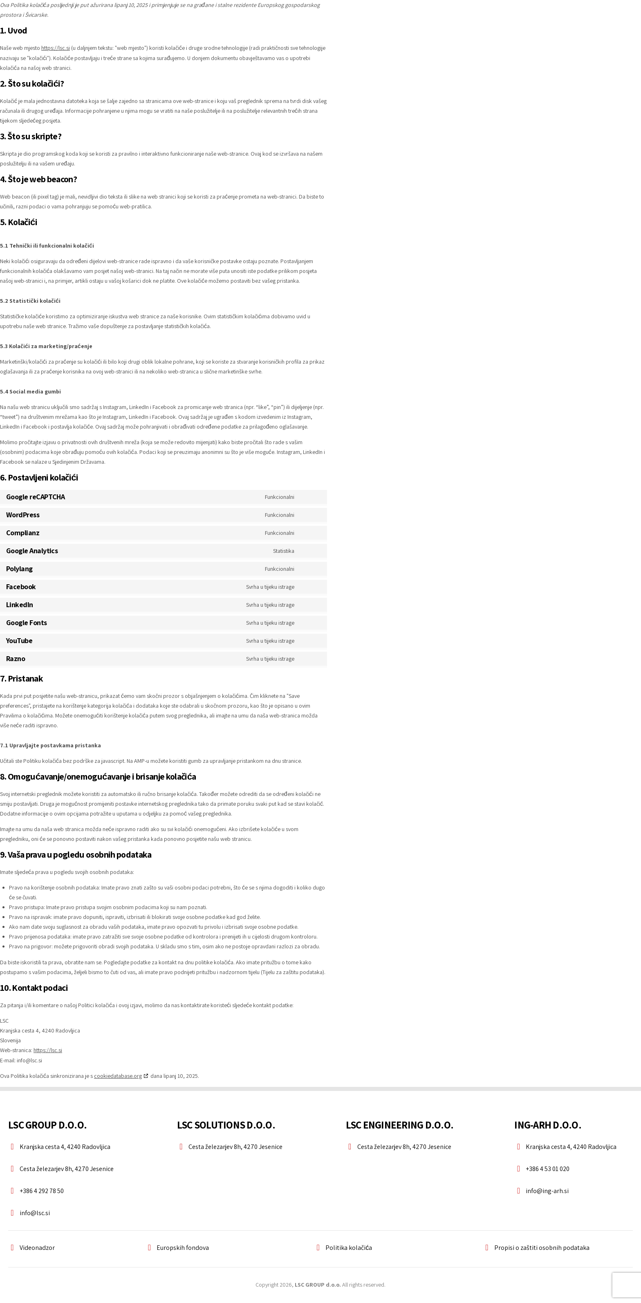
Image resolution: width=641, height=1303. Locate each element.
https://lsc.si (55, 47)
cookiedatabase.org (118, 1075)
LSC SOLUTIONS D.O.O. (226, 1123)
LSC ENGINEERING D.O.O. (400, 1123)
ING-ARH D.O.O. (547, 1123)
